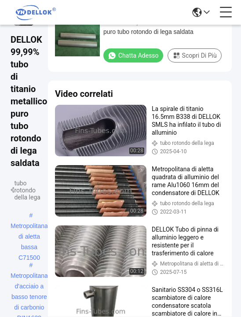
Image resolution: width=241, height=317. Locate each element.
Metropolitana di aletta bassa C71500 (29, 226)
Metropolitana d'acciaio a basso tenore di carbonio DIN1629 (29, 276)
